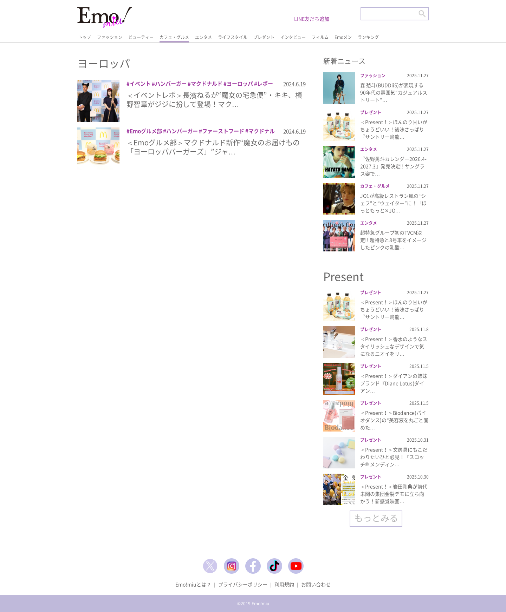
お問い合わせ (316, 584)
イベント (140, 83)
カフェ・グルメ (174, 37)
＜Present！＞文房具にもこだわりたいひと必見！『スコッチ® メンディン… (393, 457)
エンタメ (203, 37)
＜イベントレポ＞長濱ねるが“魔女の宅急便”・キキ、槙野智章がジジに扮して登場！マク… (214, 99)
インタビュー (293, 37)
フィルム (320, 37)
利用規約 (284, 584)
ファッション (109, 37)
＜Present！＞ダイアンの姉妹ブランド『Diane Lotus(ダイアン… (393, 383)
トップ (84, 37)
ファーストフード (223, 131)
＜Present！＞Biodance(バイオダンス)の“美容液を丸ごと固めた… (394, 420)
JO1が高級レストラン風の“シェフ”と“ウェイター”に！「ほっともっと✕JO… (393, 203)
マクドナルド (206, 83)
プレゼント (263, 37)
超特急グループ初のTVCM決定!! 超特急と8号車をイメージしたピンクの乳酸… (393, 240)
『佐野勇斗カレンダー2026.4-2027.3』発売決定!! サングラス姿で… (393, 166)
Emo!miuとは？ (193, 584)
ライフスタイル (232, 37)
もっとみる (376, 517)
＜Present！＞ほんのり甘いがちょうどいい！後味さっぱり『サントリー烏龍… (393, 129)
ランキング (368, 37)
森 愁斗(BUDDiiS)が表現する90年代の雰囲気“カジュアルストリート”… (393, 92)
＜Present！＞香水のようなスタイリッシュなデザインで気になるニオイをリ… (393, 346)
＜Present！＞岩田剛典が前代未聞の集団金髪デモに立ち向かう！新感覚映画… (393, 494)
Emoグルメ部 (146, 131)
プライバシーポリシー (242, 584)
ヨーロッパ (240, 83)
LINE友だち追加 (311, 18)
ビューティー (141, 37)
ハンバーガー (171, 83)
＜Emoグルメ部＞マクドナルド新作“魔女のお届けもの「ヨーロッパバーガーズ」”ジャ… (213, 147)
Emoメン (343, 37)
